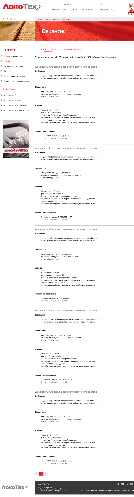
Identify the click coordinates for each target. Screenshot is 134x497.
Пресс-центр (88, 10)
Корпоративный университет (15, 76)
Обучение (7, 71)
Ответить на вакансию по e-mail (54, 138)
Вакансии (65, 19)
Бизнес (74, 10)
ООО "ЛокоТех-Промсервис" (15, 105)
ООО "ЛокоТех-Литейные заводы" (17, 110)
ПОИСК (83, 4)
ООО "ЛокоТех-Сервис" (13, 100)
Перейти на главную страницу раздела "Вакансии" (61, 49)
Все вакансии (46, 52)
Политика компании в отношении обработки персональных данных (107, 490)
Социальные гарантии (12, 56)
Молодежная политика (13, 66)
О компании (59, 10)
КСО (113, 10)
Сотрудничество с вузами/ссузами (17, 81)
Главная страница (44, 19)
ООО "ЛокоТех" (9, 95)
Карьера (103, 10)
